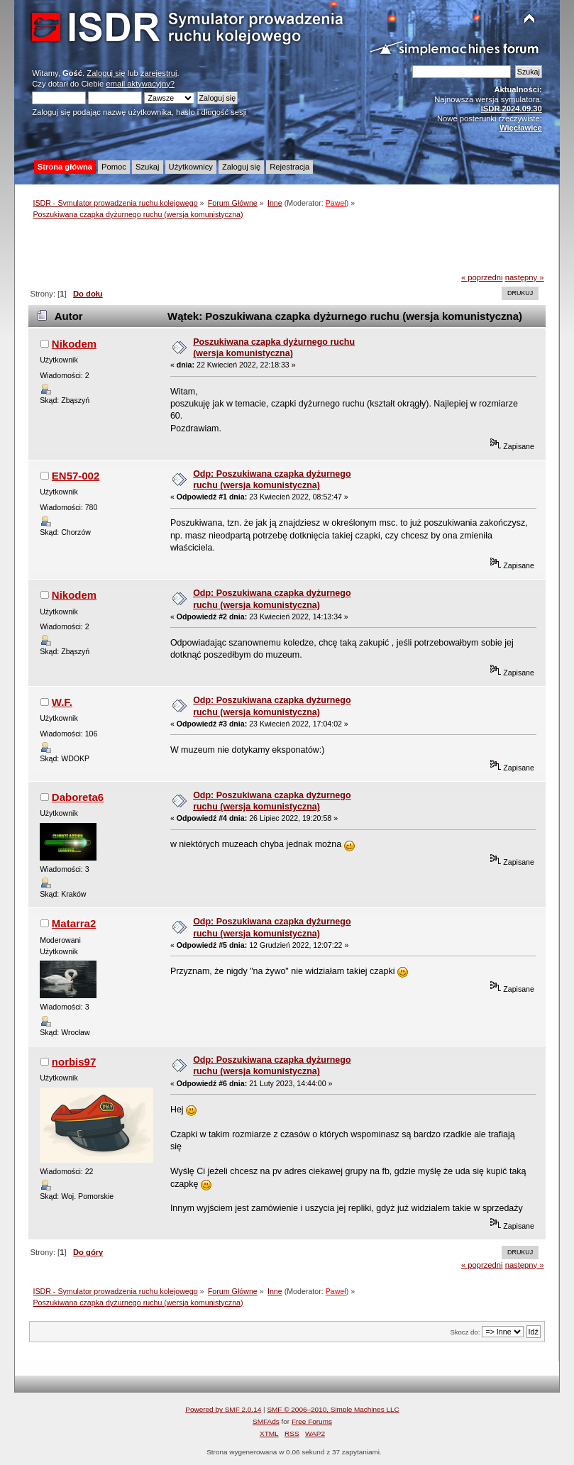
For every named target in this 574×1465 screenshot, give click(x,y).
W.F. (62, 702)
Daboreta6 (78, 797)
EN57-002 (75, 476)
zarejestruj (158, 73)
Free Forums (312, 1421)
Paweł (336, 203)
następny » (524, 277)
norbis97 (74, 1062)
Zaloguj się (106, 73)
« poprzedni (482, 277)
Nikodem (74, 344)
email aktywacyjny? (140, 83)
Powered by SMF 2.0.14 (223, 1409)
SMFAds (266, 1421)
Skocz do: (465, 1332)
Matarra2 (74, 923)
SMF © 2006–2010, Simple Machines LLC (333, 1409)
